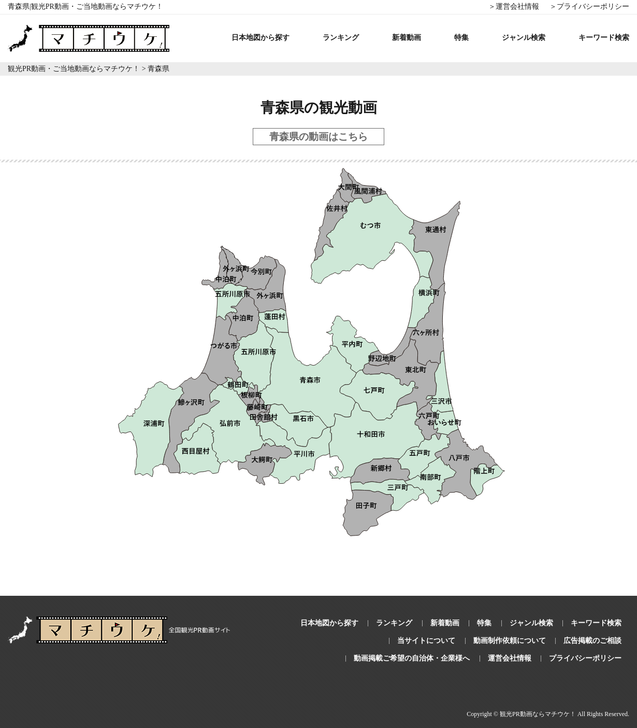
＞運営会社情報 (513, 6)
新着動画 (406, 37)
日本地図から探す (260, 37)
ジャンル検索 (523, 37)
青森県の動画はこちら (318, 136)
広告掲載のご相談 (592, 641)
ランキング (341, 37)
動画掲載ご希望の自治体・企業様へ (412, 658)
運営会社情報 (509, 658)
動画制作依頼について (509, 641)
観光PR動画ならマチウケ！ (538, 714)
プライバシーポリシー (585, 658)
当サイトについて (426, 641)
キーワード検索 (603, 37)
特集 (461, 37)
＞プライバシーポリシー (589, 6)
